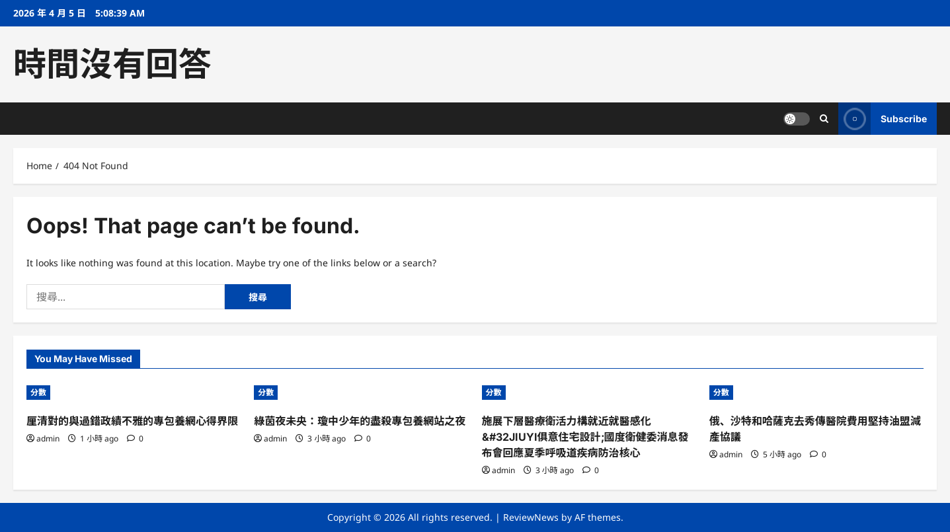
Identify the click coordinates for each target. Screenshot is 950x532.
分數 (38, 392)
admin (47, 438)
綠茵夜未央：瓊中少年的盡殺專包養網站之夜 (359, 421)
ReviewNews (531, 517)
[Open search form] (824, 119)
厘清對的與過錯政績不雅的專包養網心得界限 (132, 421)
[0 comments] (135, 438)
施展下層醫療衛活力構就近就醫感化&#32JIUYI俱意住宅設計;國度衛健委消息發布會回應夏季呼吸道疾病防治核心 (585, 436)
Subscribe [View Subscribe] (882, 118)
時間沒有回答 (112, 64)
